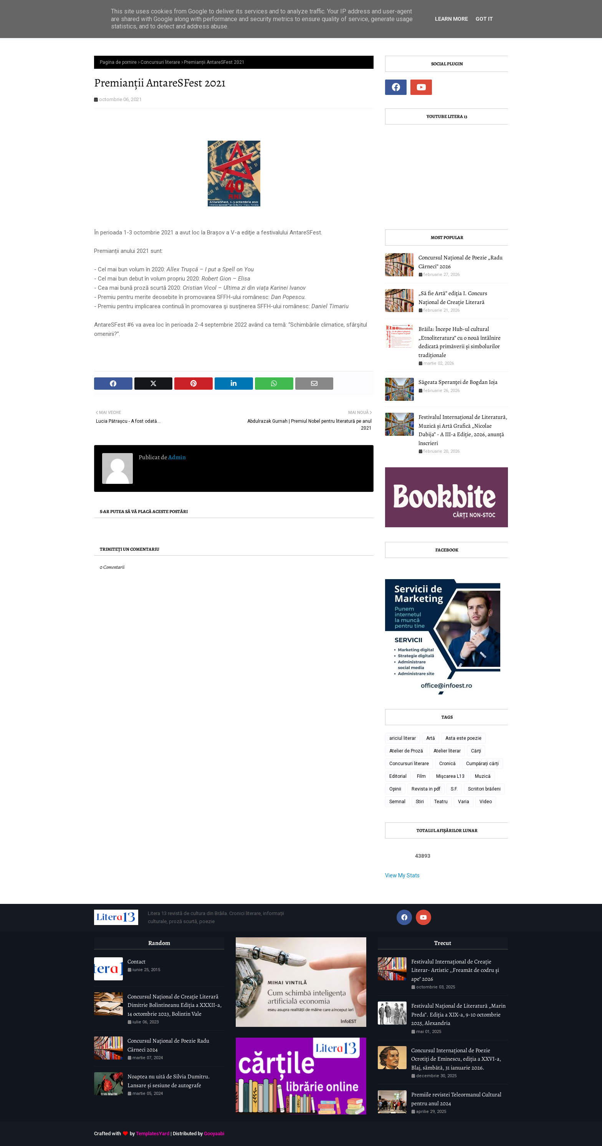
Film (421, 776)
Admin (176, 457)
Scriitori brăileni (484, 789)
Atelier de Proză (406, 751)
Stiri (420, 801)
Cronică (447, 763)
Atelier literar (447, 751)
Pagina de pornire (118, 62)
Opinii (395, 789)
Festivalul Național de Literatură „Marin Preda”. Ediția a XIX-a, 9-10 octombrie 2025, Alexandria (458, 1014)
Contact (136, 961)
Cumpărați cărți (482, 763)
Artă (430, 738)
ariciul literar (402, 738)
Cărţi (476, 751)
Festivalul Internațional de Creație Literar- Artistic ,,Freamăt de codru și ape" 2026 (455, 970)
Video (486, 801)
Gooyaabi (214, 1133)
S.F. (454, 789)
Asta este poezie (463, 738)
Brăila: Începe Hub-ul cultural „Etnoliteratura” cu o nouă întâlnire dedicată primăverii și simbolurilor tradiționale (459, 342)
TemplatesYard (152, 1133)
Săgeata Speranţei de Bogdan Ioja (458, 382)
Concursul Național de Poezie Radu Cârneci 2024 (168, 1045)
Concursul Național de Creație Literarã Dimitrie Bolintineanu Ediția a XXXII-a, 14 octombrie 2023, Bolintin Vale (174, 1005)
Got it (484, 19)
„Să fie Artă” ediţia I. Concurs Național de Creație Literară (452, 297)
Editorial (398, 776)
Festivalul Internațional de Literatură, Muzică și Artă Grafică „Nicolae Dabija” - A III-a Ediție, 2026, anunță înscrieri (462, 430)
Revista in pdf (426, 789)
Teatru (441, 801)
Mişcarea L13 (450, 776)
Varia (463, 801)
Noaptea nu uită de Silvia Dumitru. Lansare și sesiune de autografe (168, 1081)
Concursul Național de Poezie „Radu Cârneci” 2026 (460, 262)
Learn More (451, 19)
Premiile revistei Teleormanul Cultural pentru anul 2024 (456, 1099)
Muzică (483, 776)
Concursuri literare (160, 62)
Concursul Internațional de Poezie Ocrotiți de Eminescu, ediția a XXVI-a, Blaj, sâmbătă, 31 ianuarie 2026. (456, 1058)
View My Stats (402, 875)
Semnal (397, 801)
